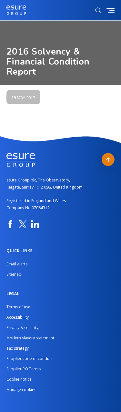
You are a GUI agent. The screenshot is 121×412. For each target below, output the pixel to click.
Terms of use (18, 307)
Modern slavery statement (30, 338)
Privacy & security (22, 327)
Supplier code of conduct (29, 358)
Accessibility (17, 317)
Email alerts (16, 264)
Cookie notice (19, 379)
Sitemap (13, 274)
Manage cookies (21, 389)
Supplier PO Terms (23, 369)
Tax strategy (17, 348)
